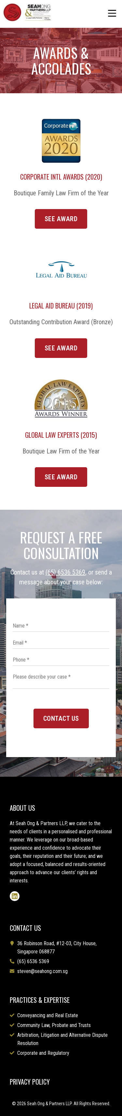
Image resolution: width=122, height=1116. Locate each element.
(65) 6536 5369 (65, 572)
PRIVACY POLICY (30, 1082)
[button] (112, 14)
